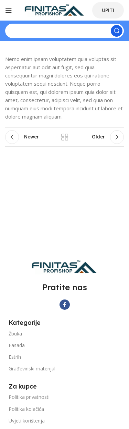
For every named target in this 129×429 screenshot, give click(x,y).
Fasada (17, 345)
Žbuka (15, 333)
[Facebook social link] (65, 304)
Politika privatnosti (29, 397)
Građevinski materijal (32, 368)
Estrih (15, 357)
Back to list (64, 137)
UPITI (108, 10)
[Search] (64, 31)
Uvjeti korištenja (27, 420)
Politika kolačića (26, 409)
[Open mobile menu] (8, 10)
